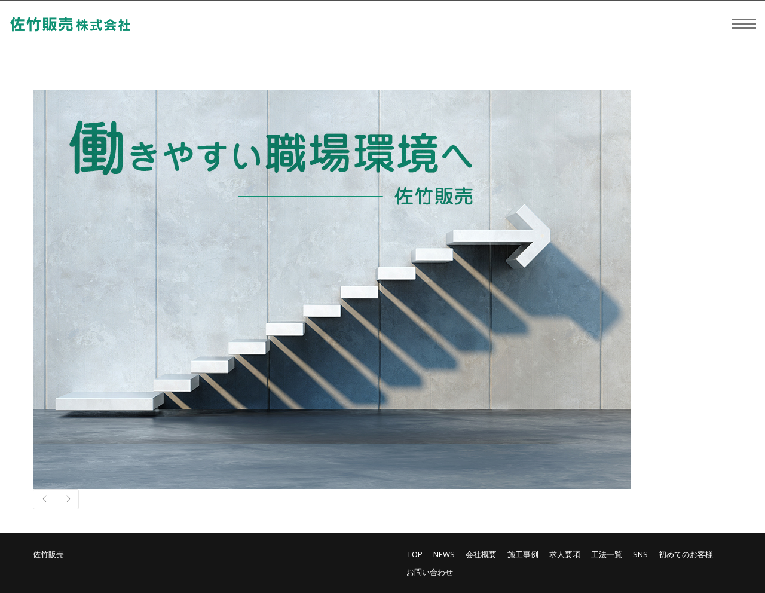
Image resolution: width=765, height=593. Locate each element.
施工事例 (522, 554)
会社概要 (481, 554)
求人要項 (564, 554)
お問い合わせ (429, 572)
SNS (640, 554)
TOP (414, 554)
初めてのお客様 (686, 554)
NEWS (444, 554)
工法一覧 (606, 554)
